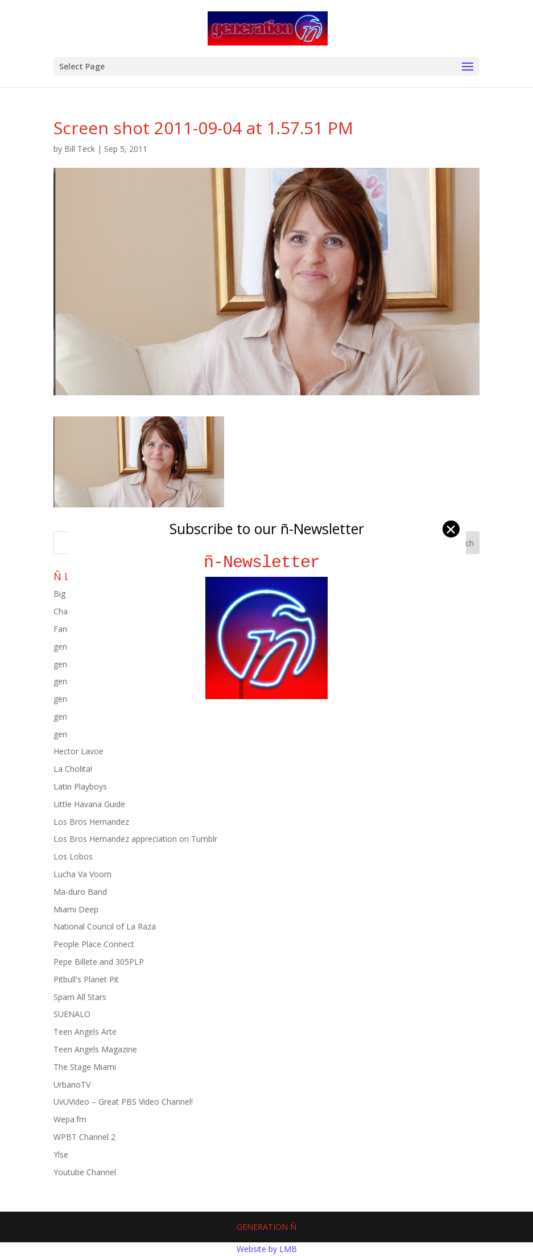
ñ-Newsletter (266, 562)
